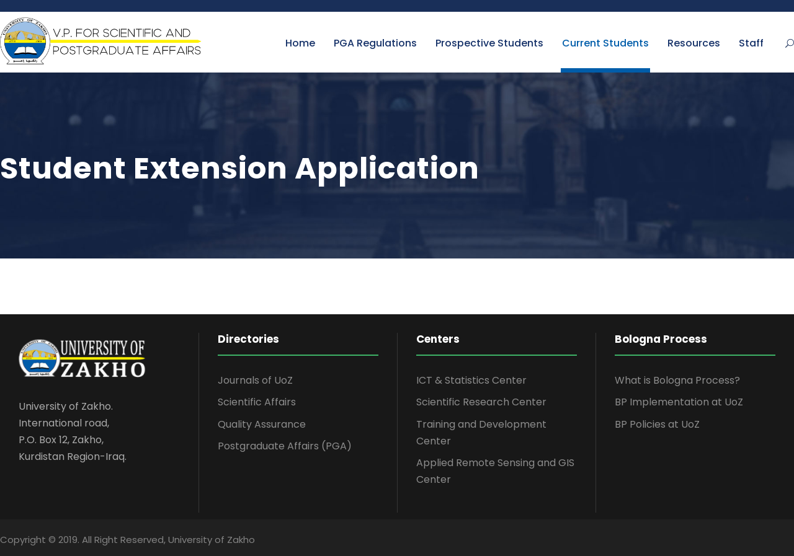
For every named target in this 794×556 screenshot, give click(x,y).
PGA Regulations (375, 43)
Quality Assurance (262, 424)
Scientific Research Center (481, 402)
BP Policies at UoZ (657, 424)
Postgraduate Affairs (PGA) (285, 446)
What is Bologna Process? (677, 380)
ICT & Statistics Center (471, 380)
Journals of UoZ (255, 380)
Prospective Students (489, 43)
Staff (751, 43)
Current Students (605, 43)
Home (300, 43)
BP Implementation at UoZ (679, 402)
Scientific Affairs (257, 402)
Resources (693, 43)
